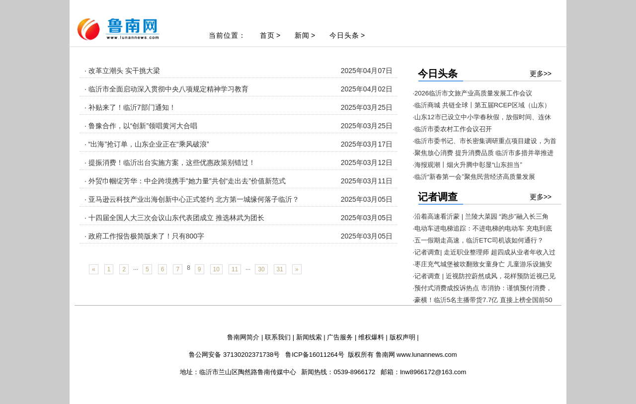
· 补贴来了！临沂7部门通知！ (130, 107)
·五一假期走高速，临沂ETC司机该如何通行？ (478, 240)
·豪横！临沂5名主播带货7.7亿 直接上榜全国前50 (483, 300)
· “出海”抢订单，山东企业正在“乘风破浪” (146, 144)
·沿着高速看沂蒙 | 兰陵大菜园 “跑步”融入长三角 (481, 216)
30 (261, 269)
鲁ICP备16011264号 (314, 354)
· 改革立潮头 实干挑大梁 (122, 71)
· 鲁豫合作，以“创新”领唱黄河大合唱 (140, 126)
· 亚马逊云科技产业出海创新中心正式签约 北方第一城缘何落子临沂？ (191, 199)
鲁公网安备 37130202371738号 (234, 354)
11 (235, 269)
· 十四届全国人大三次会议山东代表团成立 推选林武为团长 (174, 218)
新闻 (302, 35)
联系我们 (278, 337)
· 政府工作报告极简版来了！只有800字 (144, 236)
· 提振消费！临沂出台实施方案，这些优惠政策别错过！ (169, 162)
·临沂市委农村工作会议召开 (452, 129)
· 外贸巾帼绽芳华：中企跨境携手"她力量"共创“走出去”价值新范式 (185, 181)
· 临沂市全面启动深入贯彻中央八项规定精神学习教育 (166, 89)
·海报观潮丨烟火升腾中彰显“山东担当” (467, 164)
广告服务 (340, 337)
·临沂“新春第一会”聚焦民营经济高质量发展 (474, 176)
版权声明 (402, 337)
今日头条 (344, 35)
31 (280, 269)
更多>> (541, 74)
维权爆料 (371, 337)
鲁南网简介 (243, 337)
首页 (267, 35)
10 (216, 269)
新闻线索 (309, 337)
